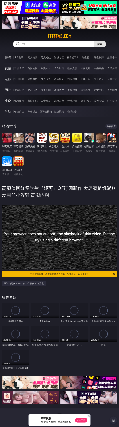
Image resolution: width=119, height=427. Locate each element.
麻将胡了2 (72, 57)
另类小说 (85, 100)
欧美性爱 (59, 79)
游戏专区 (59, 57)
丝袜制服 (85, 68)
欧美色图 (46, 90)
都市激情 (19, 100)
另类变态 (112, 79)
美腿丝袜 (72, 90)
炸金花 (85, 57)
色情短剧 (72, 111)
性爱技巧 (112, 100)
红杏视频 (59, 111)
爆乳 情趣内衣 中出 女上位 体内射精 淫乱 (24, 283)
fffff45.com (59, 36)
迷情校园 (72, 100)
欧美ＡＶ (46, 68)
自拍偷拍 (32, 68)
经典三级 (85, 79)
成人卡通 (46, 79)
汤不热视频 (46, 111)
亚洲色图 (32, 90)
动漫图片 (59, 90)
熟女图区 (99, 90)
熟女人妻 (72, 68)
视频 (8, 68)
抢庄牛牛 (112, 57)
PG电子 (19, 57)
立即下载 (81, 420)
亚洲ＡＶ (19, 68)
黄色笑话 (99, 100)
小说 (8, 101)
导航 (8, 111)
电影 (8, 79)
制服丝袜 (72, 79)
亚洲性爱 (19, 79)
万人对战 (46, 57)
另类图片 (112, 90)
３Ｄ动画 (59, 68)
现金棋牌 (99, 57)
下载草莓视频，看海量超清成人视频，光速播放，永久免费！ (73, 274)
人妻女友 (46, 100)
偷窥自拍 (19, 90)
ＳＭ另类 (112, 68)
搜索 (99, 44)
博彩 (8, 57)
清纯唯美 (85, 90)
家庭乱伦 (32, 100)
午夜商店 (19, 111)
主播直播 (99, 68)
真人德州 (32, 57)
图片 (8, 90)
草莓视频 (32, 111)
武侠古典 (59, 100)
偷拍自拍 (32, 79)
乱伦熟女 (99, 79)
